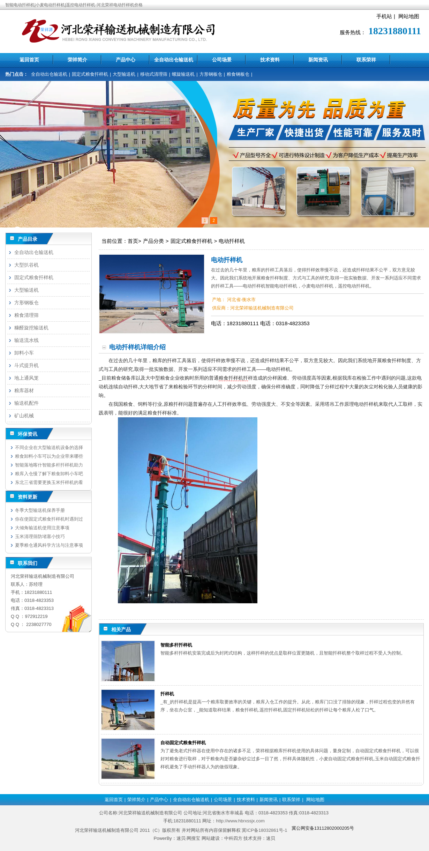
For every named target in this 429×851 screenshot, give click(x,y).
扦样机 (167, 693)
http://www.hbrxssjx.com (240, 820)
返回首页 (29, 59)
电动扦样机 (232, 241)
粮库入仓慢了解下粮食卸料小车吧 (49, 473)
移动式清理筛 (153, 74)
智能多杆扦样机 (176, 645)
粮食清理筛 (26, 315)
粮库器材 (24, 390)
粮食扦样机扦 (233, 378)
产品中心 (125, 59)
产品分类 (153, 241)
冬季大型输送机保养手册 (40, 510)
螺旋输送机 (183, 74)
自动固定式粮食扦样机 (183, 742)
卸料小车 (24, 353)
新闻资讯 (318, 59)
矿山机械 (24, 415)
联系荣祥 (366, 59)
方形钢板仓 (211, 74)
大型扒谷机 (26, 265)
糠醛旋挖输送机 (31, 327)
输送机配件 (26, 403)
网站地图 (408, 16)
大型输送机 (124, 74)
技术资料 (270, 59)
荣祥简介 (77, 59)
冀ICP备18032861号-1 (264, 830)
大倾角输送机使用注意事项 (42, 527)
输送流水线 (26, 340)
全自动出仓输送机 (173, 59)
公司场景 (222, 59)
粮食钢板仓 (238, 74)
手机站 (384, 16)
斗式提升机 (26, 365)
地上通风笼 (26, 378)
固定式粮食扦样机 (90, 74)
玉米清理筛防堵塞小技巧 (40, 536)
